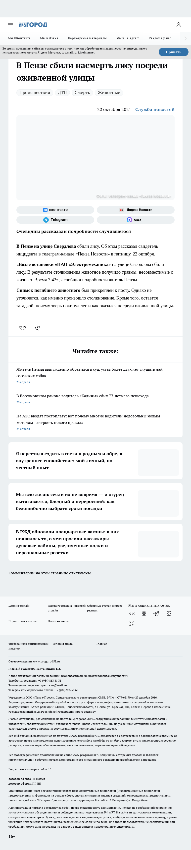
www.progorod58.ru (46, 661)
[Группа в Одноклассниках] (144, 613)
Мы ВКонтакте (19, 38)
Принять (173, 52)
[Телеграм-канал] (55, 220)
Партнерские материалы (87, 38)
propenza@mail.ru (74, 676)
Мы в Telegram (128, 38)
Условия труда (62, 644)
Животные (109, 92)
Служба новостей (155, 109)
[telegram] (39, 328)
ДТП (62, 92)
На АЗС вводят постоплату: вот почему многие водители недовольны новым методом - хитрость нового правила (95, 422)
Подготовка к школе (22, 621)
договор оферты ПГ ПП (24, 783)
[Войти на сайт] (179, 25)
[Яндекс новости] (136, 210)
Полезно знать (58, 621)
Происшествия (34, 92)
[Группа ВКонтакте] (55, 210)
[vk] (23, 328)
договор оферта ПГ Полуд (26, 779)
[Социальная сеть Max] (136, 220)
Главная (101, 644)
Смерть (82, 92)
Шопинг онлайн (19, 605)
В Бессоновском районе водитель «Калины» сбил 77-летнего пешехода (95, 399)
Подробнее (139, 800)
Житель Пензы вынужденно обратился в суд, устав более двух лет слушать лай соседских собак (95, 376)
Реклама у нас (160, 38)
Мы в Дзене (49, 38)
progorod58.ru (83, 719)
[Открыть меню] (10, 25)
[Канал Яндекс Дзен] (169, 613)
